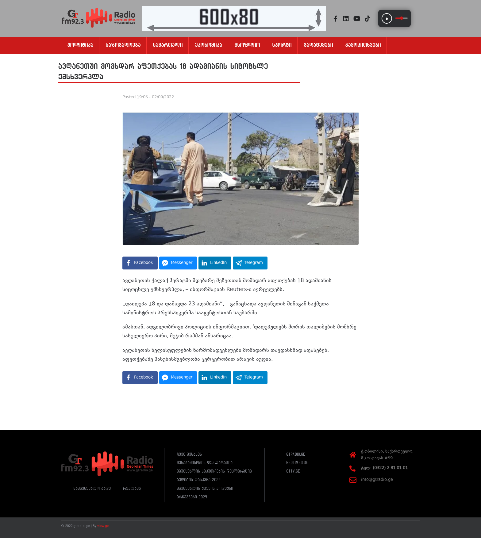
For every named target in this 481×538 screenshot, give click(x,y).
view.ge (103, 526)
